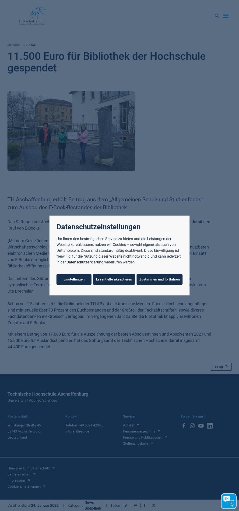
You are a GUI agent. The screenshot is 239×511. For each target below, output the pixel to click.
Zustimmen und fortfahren (159, 279)
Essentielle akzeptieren (114, 279)
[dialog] (119, 255)
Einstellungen (73, 279)
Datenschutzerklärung (85, 262)
